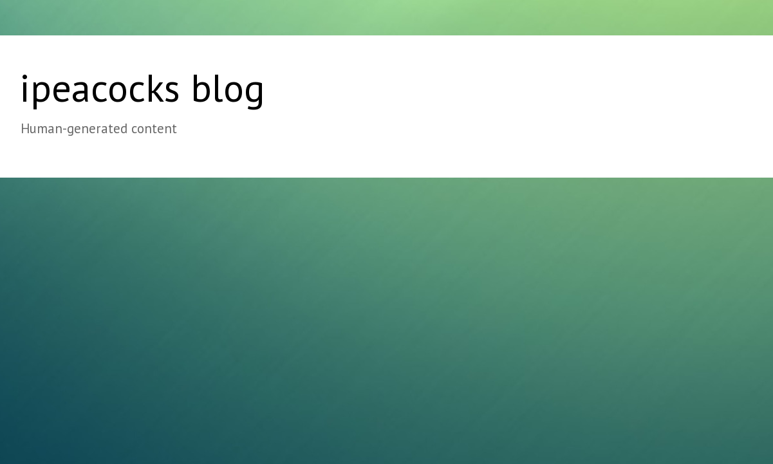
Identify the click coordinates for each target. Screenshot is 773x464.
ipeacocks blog (142, 87)
